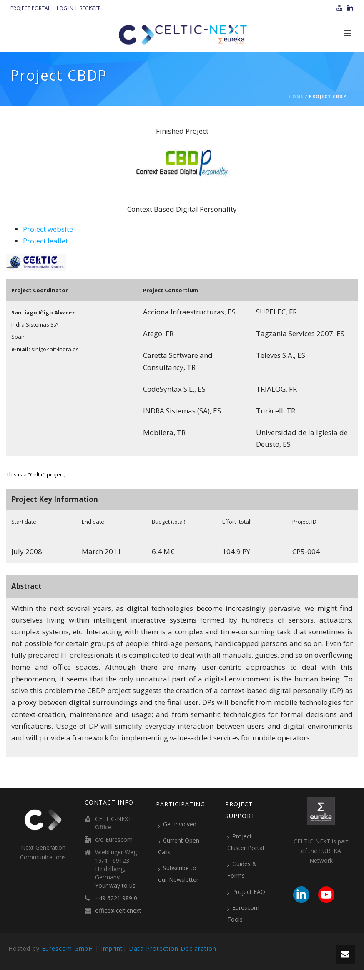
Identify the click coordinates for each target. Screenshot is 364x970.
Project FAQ (246, 892)
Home (296, 96)
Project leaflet (45, 241)
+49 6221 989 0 (116, 898)
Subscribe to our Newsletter (178, 874)
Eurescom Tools (243, 913)
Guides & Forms (242, 869)
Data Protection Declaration (172, 948)
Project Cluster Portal (245, 842)
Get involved (177, 824)
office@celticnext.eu (122, 910)
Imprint (112, 948)
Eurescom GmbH (67, 948)
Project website (48, 229)
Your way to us (115, 885)
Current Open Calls (178, 846)
